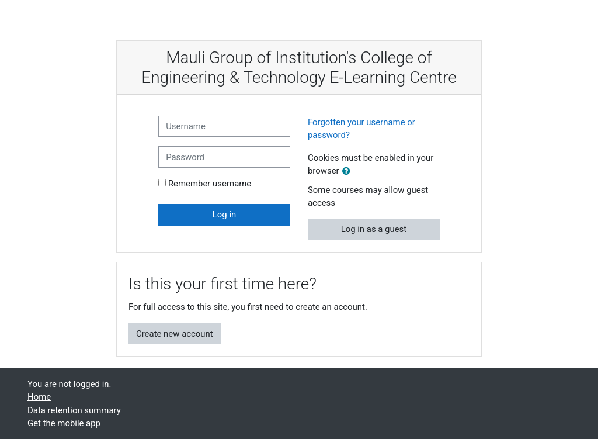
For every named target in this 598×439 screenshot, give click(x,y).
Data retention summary (74, 410)
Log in (224, 214)
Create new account (174, 334)
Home (39, 397)
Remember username (209, 183)
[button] (348, 171)
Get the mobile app (63, 423)
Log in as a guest (374, 229)
